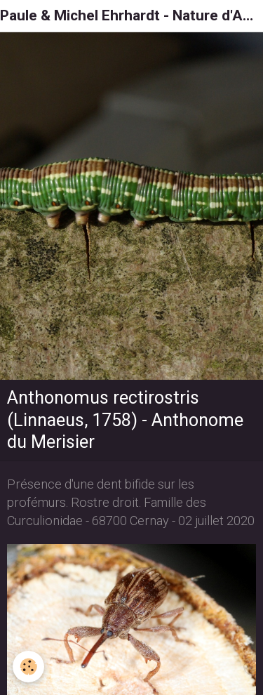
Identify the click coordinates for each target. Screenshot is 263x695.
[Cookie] (28, 666)
